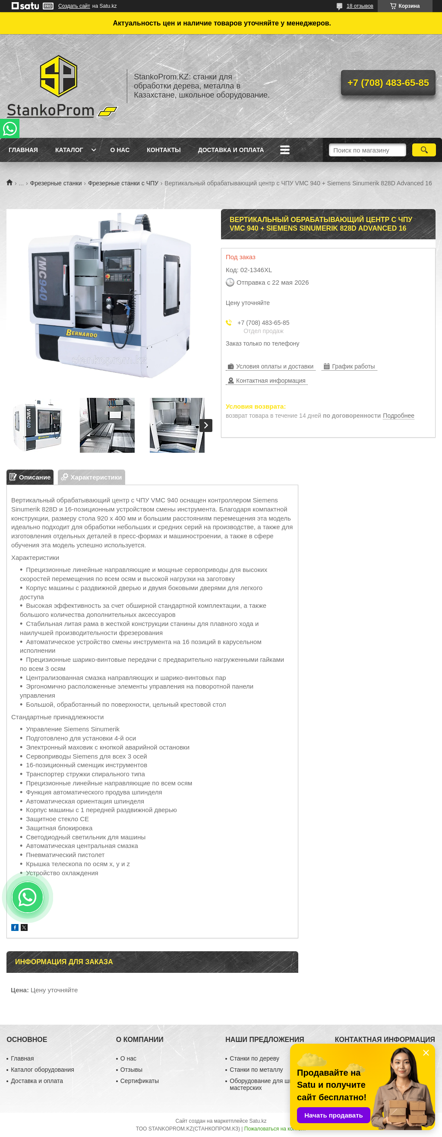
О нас (119, 149)
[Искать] (424, 149)
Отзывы (131, 1069)
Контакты (163, 149)
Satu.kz (257, 1121)
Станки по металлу (256, 1069)
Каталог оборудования (42, 1069)
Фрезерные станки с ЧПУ (123, 183)
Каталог (69, 149)
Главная (23, 149)
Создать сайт (74, 6)
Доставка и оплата (231, 149)
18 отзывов (360, 6)
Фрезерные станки (56, 183)
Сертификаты (139, 1080)
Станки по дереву (254, 1058)
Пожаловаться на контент (275, 1129)
